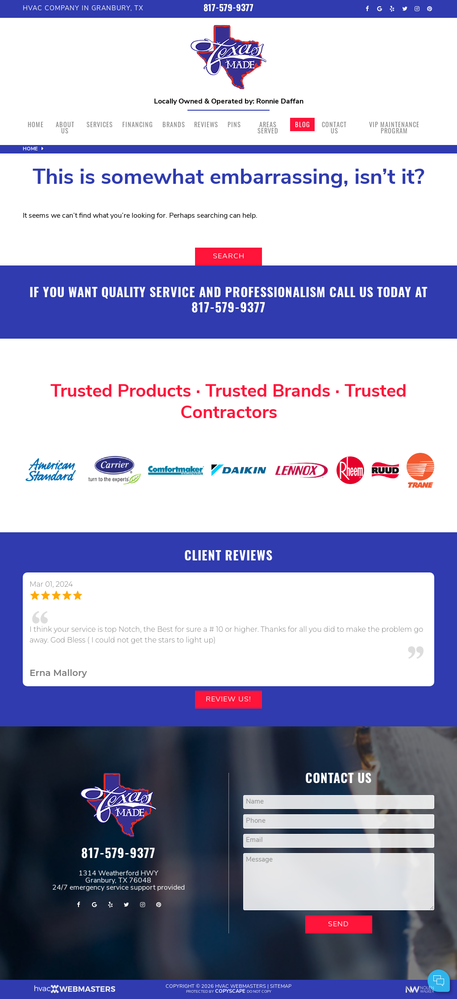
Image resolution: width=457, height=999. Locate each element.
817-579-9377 (228, 8)
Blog (302, 124)
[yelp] (392, 8)
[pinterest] (429, 8)
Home (36, 124)
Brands (173, 124)
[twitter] (404, 8)
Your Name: (331, 934)
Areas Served (268, 127)
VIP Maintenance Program (394, 127)
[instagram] (417, 8)
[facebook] (367, 8)
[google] (379, 8)
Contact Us (334, 127)
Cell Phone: (331, 944)
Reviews (206, 124)
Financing (137, 124)
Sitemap (280, 986)
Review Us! (228, 699)
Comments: (331, 954)
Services (100, 124)
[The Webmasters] (74, 992)
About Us (65, 127)
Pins (234, 124)
